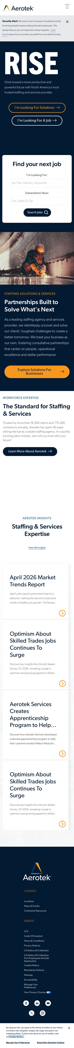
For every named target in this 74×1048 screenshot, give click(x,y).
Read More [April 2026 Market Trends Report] (51, 613)
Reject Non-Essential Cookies (50, 1043)
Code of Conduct (33, 936)
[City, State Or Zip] (37, 201)
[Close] (69, 1028)
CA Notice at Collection (36, 950)
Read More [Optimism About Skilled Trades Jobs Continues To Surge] (51, 683)
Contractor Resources (35, 911)
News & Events (32, 906)
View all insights (37, 548)
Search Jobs (35, 212)
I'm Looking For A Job (34, 121)
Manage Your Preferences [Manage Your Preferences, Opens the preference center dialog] (18, 1043)
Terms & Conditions (34, 941)
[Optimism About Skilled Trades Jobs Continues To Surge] (37, 646)
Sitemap (28, 975)
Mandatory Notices (34, 970)
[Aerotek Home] (37, 871)
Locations (29, 901)
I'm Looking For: (37, 175)
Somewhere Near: (37, 193)
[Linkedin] (37, 1003)
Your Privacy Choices (35, 992)
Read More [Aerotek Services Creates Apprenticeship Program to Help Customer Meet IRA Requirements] (51, 753)
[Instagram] (42, 1013)
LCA (26, 931)
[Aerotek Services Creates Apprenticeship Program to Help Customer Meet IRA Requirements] (37, 717)
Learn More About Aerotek (27, 451)
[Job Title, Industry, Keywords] (37, 183)
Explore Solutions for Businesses (34, 372)
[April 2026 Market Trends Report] (37, 583)
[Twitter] (31, 1013)
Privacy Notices (32, 946)
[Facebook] (26, 1003)
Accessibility (30, 980)
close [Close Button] (66, 20)
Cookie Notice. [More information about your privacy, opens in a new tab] (16, 1037)
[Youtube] (48, 1003)
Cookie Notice (31, 965)
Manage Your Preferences (31, 986)
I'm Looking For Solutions (34, 108)
